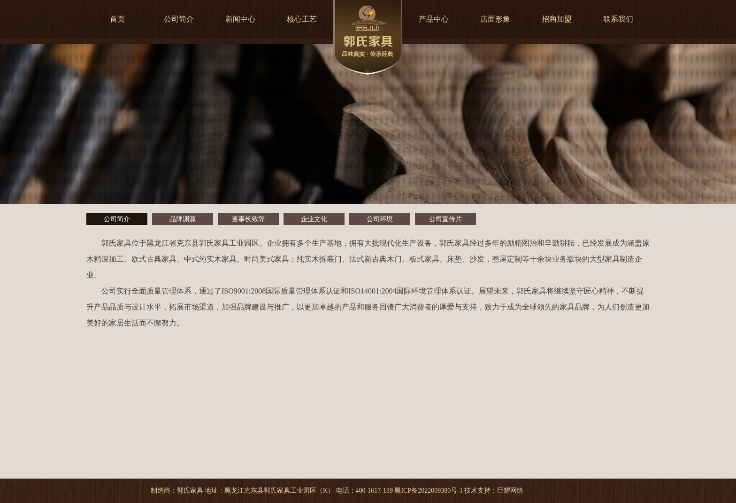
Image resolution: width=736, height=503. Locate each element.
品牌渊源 (182, 219)
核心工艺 (302, 19)
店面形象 (495, 19)
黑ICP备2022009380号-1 (428, 490)
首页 (117, 19)
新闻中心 (240, 19)
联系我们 (618, 19)
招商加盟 (557, 19)
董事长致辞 (248, 219)
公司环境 (380, 219)
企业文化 (314, 219)
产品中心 (434, 19)
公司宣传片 (445, 219)
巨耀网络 (510, 490)
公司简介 (179, 19)
